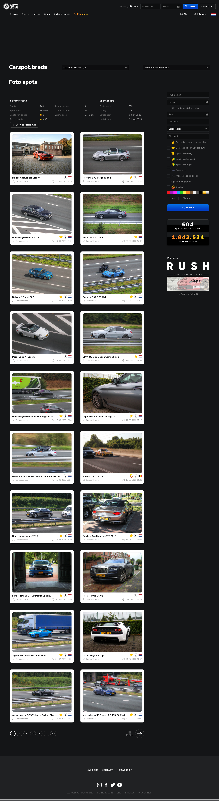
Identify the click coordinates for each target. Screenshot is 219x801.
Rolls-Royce (19, 237)
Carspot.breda (22, 181)
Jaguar (15, 655)
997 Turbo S (28, 356)
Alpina (86, 416)
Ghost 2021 (32, 237)
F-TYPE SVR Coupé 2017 (33, 655)
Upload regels (62, 14)
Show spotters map (24, 124)
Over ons (92, 770)
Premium (81, 14)
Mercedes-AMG (91, 715)
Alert (185, 14)
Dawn (100, 237)
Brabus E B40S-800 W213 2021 (117, 715)
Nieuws (122, 6)
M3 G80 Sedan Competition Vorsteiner (39, 476)
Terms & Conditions (109, 793)
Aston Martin (19, 715)
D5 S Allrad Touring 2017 (104, 416)
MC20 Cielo (99, 476)
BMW (15, 297)
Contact (107, 770)
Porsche (87, 177)
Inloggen (200, 14)
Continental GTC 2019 (104, 536)
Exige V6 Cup (97, 655)
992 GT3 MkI (99, 297)
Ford (14, 595)
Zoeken (190, 6)
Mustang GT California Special (34, 595)
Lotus (86, 655)
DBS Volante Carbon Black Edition (45, 715)
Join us (36, 14)
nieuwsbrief (124, 770)
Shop (47, 14)
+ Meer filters (207, 6)
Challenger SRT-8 (30, 177)
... (46, 733)
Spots (135, 6)
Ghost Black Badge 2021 (39, 416)
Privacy (130, 793)
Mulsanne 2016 (30, 536)
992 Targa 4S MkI (101, 177)
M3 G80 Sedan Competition (104, 356)
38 (53, 733)
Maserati (87, 476)
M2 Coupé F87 (26, 297)
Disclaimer (145, 793)
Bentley (16, 536)
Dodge (16, 177)
